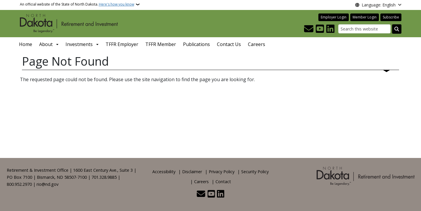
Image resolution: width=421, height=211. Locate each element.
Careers (256, 44)
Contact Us (229, 44)
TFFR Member (160, 44)
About (46, 44)
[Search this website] (364, 28)
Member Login (365, 17)
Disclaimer (192, 171)
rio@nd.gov (47, 184)
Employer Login (333, 17)
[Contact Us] (308, 29)
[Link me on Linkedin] (330, 29)
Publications (196, 44)
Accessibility (163, 171)
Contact (223, 181)
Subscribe (391, 17)
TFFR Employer (122, 44)
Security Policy (255, 171)
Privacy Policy (221, 171)
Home (25, 44)
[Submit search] (396, 29)
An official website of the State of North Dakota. (77, 4)
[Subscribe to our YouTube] (320, 29)
